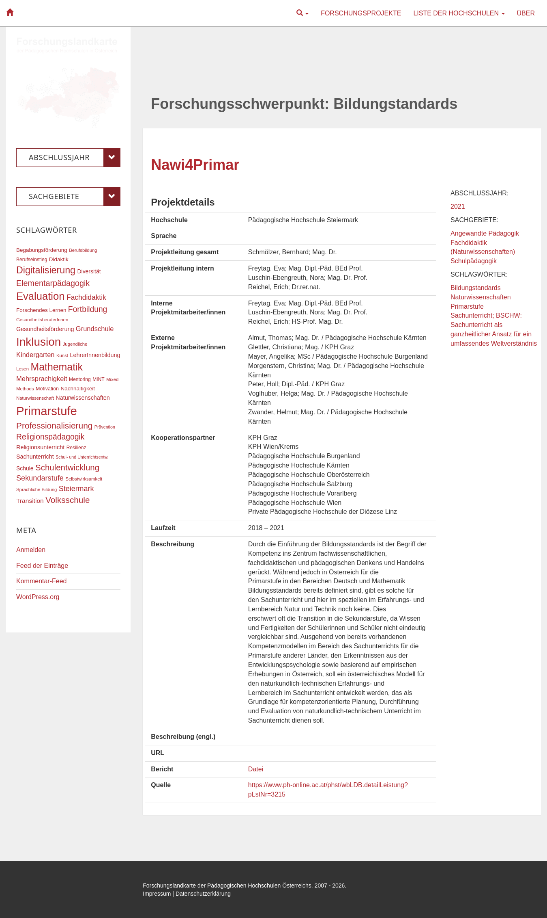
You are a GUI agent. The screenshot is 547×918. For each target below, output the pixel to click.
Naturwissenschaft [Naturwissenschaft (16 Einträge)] (35, 398)
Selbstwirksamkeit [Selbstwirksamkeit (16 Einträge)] (83, 478)
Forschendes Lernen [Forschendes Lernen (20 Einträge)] (41, 310)
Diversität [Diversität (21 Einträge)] (89, 271)
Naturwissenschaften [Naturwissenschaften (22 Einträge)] (83, 397)
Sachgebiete (74, 196)
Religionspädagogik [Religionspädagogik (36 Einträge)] (50, 437)
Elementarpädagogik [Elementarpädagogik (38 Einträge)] (53, 283)
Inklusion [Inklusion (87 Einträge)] (38, 342)
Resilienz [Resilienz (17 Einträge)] (76, 447)
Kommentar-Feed (41, 581)
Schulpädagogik (473, 261)
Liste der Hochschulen (458, 13)
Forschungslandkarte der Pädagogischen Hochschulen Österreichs (227, 885)
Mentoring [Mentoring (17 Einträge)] (80, 379)
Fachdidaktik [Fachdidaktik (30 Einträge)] (86, 297)
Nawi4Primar (195, 164)
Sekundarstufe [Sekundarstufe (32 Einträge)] (40, 478)
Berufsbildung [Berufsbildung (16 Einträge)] (83, 250)
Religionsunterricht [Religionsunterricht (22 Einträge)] (40, 447)
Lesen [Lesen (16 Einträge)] (22, 368)
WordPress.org (37, 596)
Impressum (157, 893)
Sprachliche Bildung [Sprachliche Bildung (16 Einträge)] (36, 489)
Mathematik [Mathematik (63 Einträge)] (56, 366)
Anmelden (30, 549)
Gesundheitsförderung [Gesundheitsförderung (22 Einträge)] (45, 329)
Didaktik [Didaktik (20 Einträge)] (59, 259)
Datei (255, 769)
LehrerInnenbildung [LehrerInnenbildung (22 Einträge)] (95, 355)
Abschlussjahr (74, 157)
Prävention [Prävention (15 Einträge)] (104, 426)
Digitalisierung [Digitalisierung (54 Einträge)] (45, 270)
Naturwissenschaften (480, 297)
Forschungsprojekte (361, 13)
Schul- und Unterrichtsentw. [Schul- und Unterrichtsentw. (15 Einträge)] (82, 457)
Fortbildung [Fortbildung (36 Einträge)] (87, 309)
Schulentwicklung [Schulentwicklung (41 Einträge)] (67, 467)
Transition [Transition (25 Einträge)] (30, 500)
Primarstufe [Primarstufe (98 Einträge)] (46, 411)
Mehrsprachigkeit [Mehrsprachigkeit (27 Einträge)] (41, 378)
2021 (457, 206)
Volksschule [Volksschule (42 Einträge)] (67, 499)
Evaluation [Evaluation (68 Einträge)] (40, 296)
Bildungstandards (475, 287)
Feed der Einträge (42, 565)
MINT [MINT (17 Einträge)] (98, 379)
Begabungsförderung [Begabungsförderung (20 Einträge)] (41, 250)
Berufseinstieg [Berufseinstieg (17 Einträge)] (31, 259)
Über (526, 13)
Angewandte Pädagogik (484, 233)
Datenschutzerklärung (203, 893)
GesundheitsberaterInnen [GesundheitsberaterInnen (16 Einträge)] (42, 319)
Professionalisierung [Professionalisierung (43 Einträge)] (54, 425)
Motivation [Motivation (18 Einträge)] (47, 389)
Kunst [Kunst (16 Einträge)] (62, 355)
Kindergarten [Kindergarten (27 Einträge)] (35, 354)
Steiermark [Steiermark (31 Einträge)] (76, 489)
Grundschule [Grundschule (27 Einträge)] (95, 328)
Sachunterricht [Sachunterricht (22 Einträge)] (35, 456)
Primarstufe (467, 306)
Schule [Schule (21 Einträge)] (25, 468)
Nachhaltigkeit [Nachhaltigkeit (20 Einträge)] (78, 388)
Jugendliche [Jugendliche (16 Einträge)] (75, 344)
